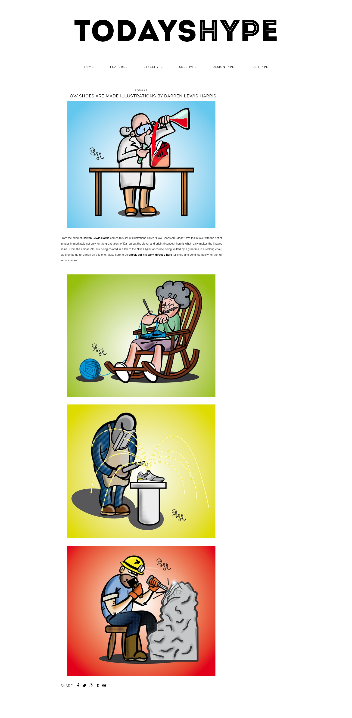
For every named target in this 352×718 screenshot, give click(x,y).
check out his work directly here (150, 254)
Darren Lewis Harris (96, 238)
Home (89, 66)
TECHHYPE (259, 66)
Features (119, 66)
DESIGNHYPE (223, 66)
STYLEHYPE (153, 66)
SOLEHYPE (187, 66)
